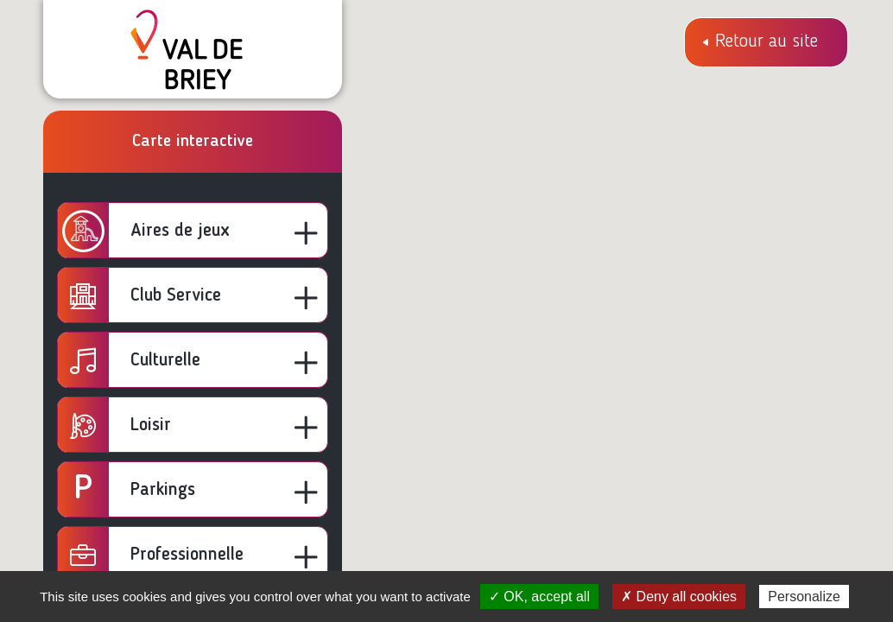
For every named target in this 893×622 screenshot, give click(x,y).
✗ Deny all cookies (679, 596)
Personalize (804, 596)
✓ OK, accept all (539, 596)
